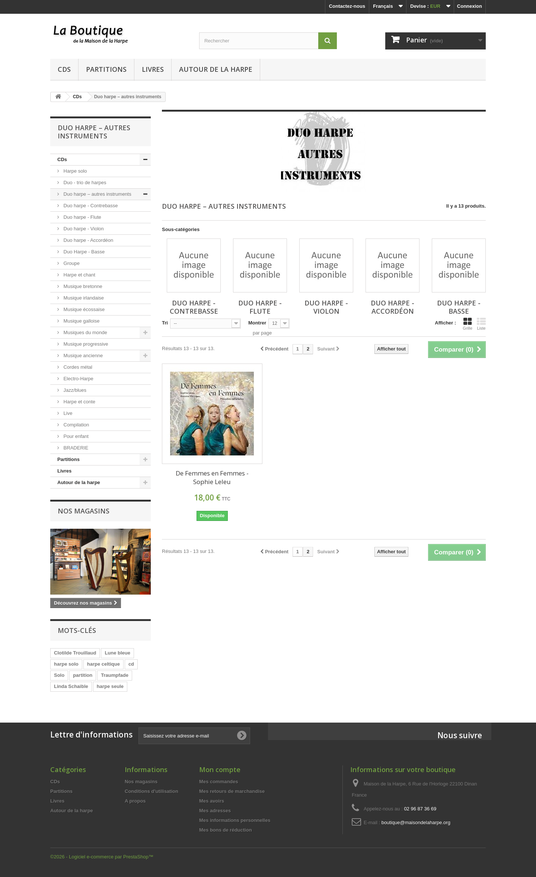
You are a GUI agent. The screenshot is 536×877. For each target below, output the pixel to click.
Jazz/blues (74, 390)
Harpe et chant (78, 275)
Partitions (106, 69)
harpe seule (110, 686)
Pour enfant (75, 436)
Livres (153, 69)
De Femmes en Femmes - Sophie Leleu (212, 477)
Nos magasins (83, 510)
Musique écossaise (83, 309)
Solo (59, 675)
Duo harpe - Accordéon (87, 240)
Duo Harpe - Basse (83, 252)
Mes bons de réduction (225, 830)
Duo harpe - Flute (81, 217)
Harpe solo (74, 171)
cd (131, 664)
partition (82, 675)
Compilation (75, 425)
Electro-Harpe (77, 378)
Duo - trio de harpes (84, 182)
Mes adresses (215, 810)
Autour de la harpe (215, 69)
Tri (165, 323)
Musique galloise (80, 321)
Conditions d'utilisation (151, 791)
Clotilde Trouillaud (75, 653)
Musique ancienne (82, 355)
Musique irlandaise (83, 298)
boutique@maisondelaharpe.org (416, 822)
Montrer (257, 323)
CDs (64, 69)
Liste (481, 323)
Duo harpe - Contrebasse (90, 205)
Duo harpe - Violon (83, 228)
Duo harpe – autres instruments (96, 194)
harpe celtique (103, 664)
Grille (467, 323)
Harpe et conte (78, 401)
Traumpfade (114, 675)
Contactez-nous (347, 6)
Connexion (469, 6)
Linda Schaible (71, 686)
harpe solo (66, 664)
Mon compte (219, 769)
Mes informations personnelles (234, 820)
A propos (135, 801)
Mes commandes (218, 781)
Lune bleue (117, 653)
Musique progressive (85, 344)
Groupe (71, 263)
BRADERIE (75, 448)
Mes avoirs (211, 801)
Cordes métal (77, 367)
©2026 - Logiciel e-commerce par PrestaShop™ (101, 857)
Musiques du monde (84, 332)
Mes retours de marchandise (232, 791)
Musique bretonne (82, 286)
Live (67, 413)
